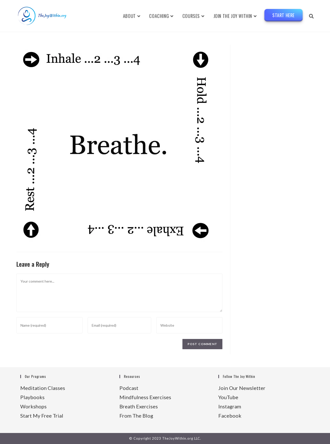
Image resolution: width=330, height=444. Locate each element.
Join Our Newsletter (241, 388)
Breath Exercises (138, 406)
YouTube (228, 397)
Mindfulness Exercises (145, 397)
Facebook (229, 415)
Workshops (33, 406)
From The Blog (136, 415)
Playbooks (32, 397)
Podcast (128, 388)
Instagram (229, 406)
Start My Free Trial (41, 415)
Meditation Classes (42, 388)
